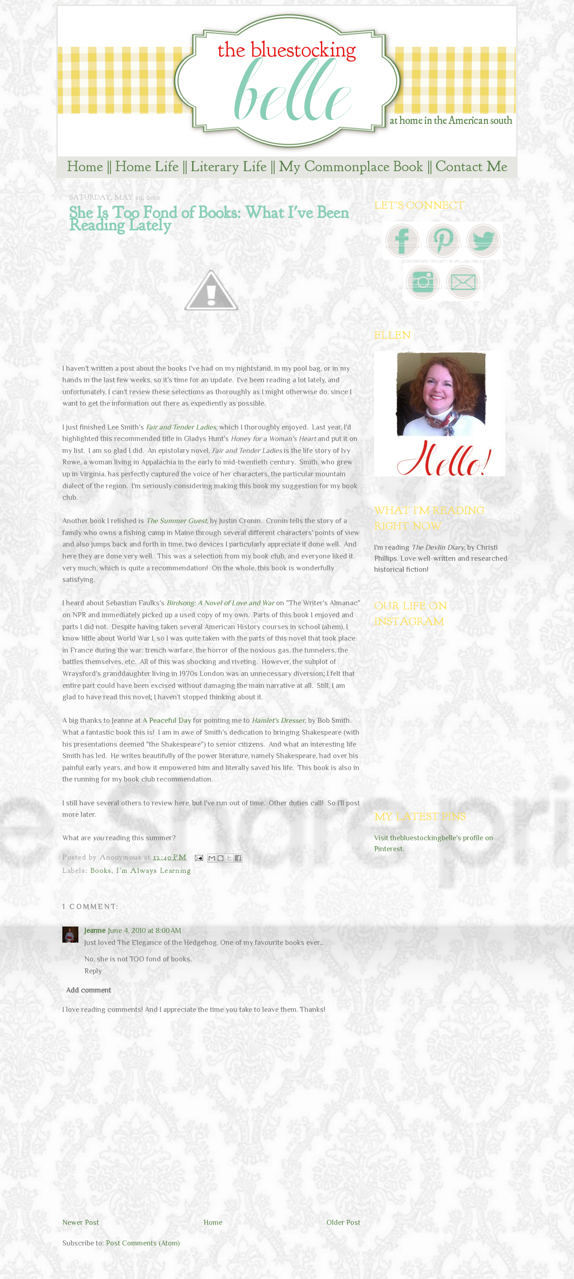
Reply (93, 971)
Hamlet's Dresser (278, 720)
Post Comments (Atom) (143, 1243)
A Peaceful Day (167, 720)
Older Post (343, 1222)
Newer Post (80, 1222)
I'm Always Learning (153, 870)
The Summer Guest (176, 521)
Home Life (147, 166)
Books (100, 870)
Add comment (88, 990)
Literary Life (229, 166)
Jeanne (94, 931)
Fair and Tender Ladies (181, 427)
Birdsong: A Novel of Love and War (220, 603)
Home (85, 166)
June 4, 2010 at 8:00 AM (144, 931)
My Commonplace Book (351, 166)
